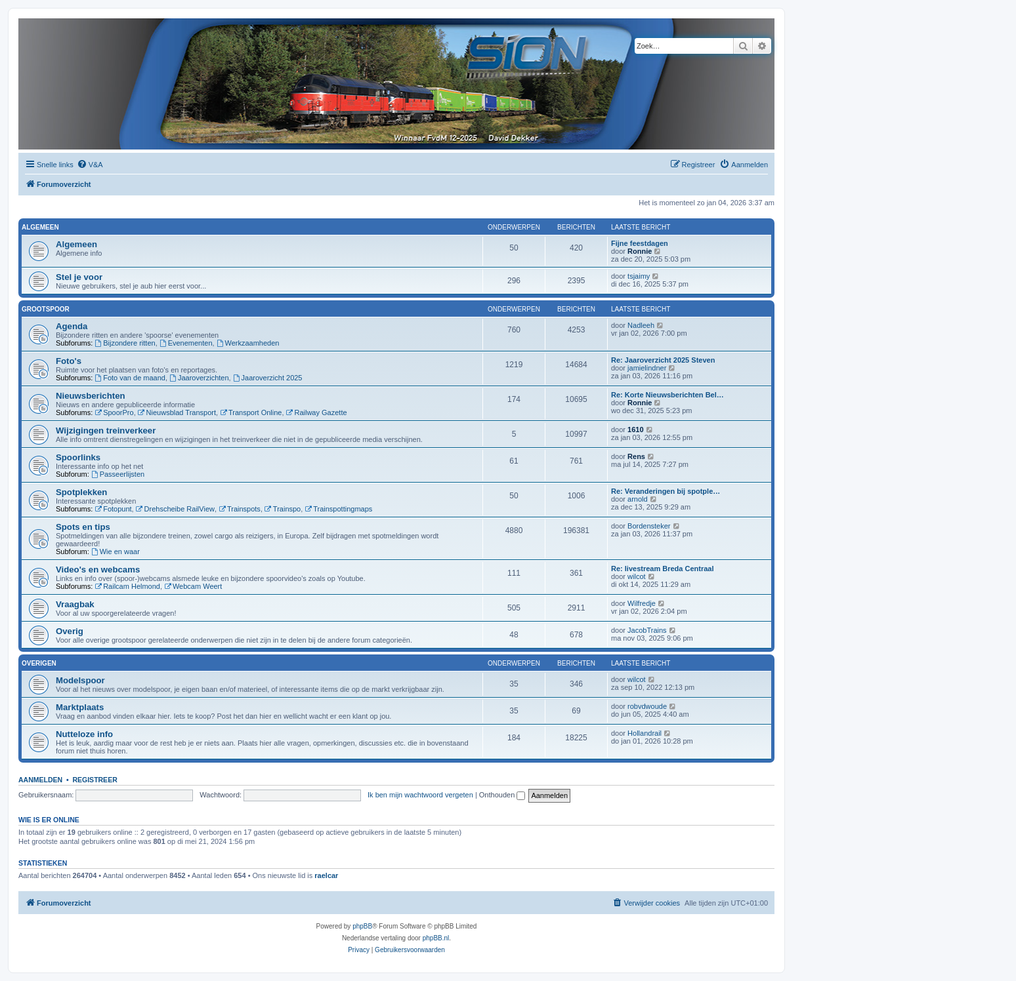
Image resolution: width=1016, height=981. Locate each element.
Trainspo (283, 509)
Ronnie (639, 251)
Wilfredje (641, 603)
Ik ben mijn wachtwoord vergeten (420, 795)
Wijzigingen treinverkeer (106, 430)
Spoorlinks (78, 457)
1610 (635, 429)
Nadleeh (640, 325)
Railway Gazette (316, 412)
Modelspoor (80, 680)
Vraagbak (75, 604)
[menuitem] (90, 164)
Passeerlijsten (117, 474)
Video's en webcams (98, 569)
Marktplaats (80, 707)
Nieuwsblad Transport (177, 412)
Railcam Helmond (127, 586)
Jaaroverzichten (199, 378)
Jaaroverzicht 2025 (268, 378)
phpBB (362, 926)
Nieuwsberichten (90, 396)
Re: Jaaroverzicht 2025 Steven (663, 360)
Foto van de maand (130, 378)
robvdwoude (647, 706)
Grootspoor (46, 309)
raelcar (326, 875)
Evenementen (186, 343)
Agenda (71, 326)
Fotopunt (113, 509)
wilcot (636, 576)
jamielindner (646, 368)
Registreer (94, 780)
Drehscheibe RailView (175, 509)
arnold (637, 499)
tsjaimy (638, 276)
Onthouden (502, 795)
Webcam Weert (193, 586)
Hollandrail (644, 733)
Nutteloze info (84, 734)
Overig (69, 631)
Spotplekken (81, 492)
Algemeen (40, 227)
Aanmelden (40, 780)
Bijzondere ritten (125, 343)
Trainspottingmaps (338, 509)
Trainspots (240, 509)
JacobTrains (647, 630)
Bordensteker (648, 526)
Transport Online (251, 412)
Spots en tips (83, 527)
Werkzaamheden (248, 343)
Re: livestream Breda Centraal (662, 568)
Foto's (68, 361)
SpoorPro (114, 412)
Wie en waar (115, 551)
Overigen (39, 663)
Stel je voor (79, 277)
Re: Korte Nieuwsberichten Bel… (667, 395)
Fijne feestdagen (639, 243)
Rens (636, 456)
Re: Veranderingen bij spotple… (665, 491)
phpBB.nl (436, 938)
